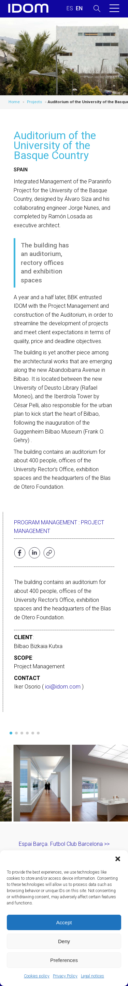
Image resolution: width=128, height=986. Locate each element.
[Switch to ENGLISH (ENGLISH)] (79, 8)
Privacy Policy (65, 976)
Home (14, 101)
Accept (64, 922)
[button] (117, 858)
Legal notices (92, 976)
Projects (34, 101)
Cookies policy (36, 976)
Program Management (45, 522)
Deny (64, 941)
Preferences (64, 960)
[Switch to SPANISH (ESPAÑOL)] (70, 8)
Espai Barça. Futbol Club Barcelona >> (64, 844)
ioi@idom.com (63, 686)
